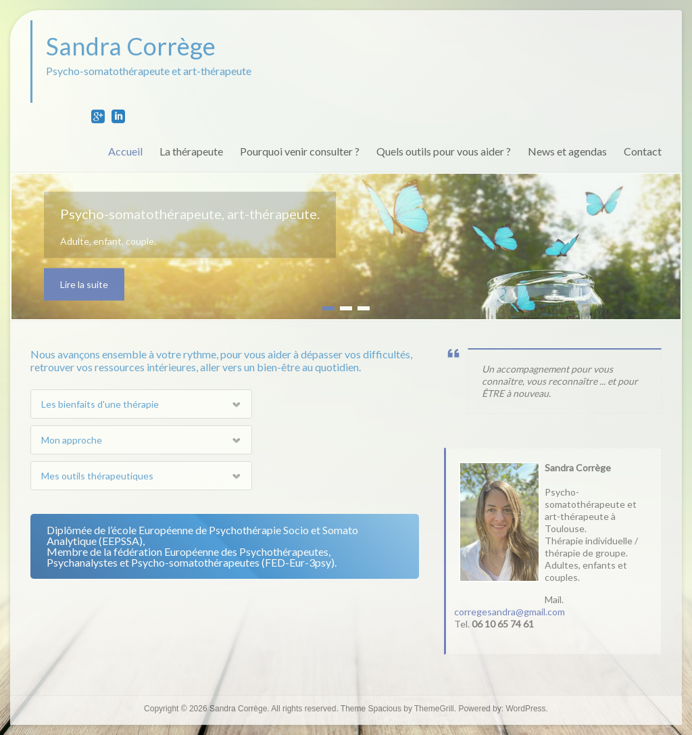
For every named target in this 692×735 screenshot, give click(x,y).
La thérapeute (191, 151)
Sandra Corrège (131, 46)
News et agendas (567, 151)
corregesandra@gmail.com (509, 611)
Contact (643, 151)
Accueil (125, 151)
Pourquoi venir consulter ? (300, 151)
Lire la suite (84, 284)
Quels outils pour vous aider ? (443, 151)
